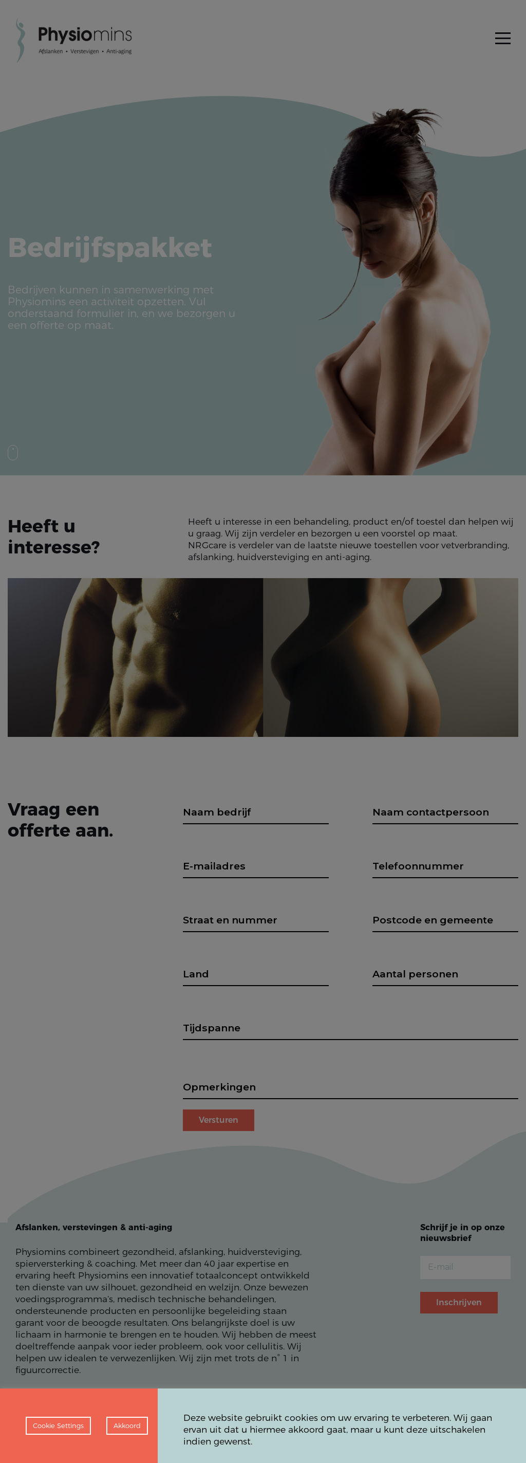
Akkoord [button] (127, 1425)
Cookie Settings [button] (58, 1425)
